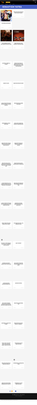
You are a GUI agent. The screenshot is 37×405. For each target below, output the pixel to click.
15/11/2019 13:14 (22, 367)
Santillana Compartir (21, 401)
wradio (17, 402)
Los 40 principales (13, 401)
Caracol (31, 401)
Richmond (9, 403)
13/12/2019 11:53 (10, 347)
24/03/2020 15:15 (22, 287)
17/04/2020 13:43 (22, 247)
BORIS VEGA (14, 16)
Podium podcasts (16, 403)
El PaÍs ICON (20, 403)
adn (29, 401)
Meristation (29, 403)
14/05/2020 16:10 (22, 227)
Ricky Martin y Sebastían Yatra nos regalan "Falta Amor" (18, 264)
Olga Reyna (2, 227)
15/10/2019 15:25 (22, 387)
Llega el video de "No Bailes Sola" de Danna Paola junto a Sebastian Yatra (6, 204)
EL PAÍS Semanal (25, 402)
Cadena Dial (23, 402)
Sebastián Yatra (12, 7)
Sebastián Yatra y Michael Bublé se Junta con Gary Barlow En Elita (6, 144)
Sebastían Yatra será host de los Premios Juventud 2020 (18, 184)
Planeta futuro (28, 402)
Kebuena (30, 402)
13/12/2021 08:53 (22, 16)
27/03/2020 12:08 (22, 267)
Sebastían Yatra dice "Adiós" (18, 83)
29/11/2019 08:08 (22, 347)
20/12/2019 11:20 (22, 327)
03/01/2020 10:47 (9, 327)
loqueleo (26, 403)
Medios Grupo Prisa (3, 404)
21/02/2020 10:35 (22, 307)
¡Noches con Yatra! (18, 283)
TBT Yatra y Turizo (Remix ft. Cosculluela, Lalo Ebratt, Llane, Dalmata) (6, 244)
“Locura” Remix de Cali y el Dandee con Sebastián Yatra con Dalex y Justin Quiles (6, 184)
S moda (23, 403)
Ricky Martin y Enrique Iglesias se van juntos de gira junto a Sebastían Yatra (6, 304)
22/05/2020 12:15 (9, 227)
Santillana (17, 401)
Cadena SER (24, 401)
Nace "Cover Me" (18, 243)
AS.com (26, 401)
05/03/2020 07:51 (9, 307)
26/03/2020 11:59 (9, 287)
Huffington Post (11, 402)
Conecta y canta (6, 83)
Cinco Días (20, 402)
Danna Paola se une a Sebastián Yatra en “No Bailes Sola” (18, 204)
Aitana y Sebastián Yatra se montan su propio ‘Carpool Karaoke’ (6, 104)
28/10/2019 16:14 (10, 387)
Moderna (13, 403)
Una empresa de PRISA (3, 402)
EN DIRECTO (8, 2)
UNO (15, 402)
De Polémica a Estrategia (6, 23)
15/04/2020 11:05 (9, 267)
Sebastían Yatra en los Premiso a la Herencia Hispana (18, 144)
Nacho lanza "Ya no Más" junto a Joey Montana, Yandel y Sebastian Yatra (6, 344)
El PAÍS (10, 401)
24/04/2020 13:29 (9, 247)
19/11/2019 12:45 (10, 367)
